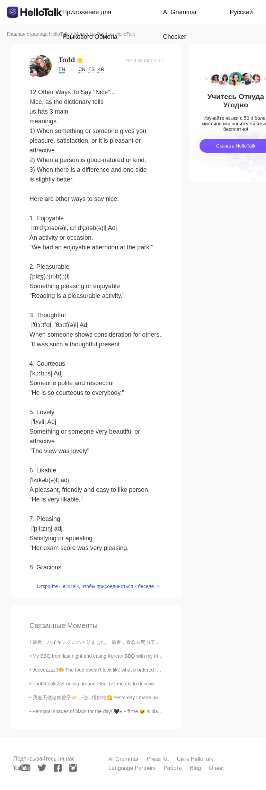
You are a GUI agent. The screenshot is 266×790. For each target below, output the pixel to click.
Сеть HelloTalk (195, 759)
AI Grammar (123, 759)
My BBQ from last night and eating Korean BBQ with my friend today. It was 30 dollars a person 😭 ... (141, 656)
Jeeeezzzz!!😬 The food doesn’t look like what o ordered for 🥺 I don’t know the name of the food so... (142, 670)
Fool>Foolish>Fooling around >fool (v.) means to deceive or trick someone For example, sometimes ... (142, 683)
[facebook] (58, 768)
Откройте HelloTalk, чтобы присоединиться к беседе (95, 586)
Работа (172, 768)
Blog (195, 768)
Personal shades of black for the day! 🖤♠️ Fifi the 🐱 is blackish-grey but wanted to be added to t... (138, 711)
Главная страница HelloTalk (38, 34)
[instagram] (73, 768)
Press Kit (158, 759)
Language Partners (132, 768)
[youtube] (21, 767)
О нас (216, 768)
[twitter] (42, 768)
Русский (241, 12)
